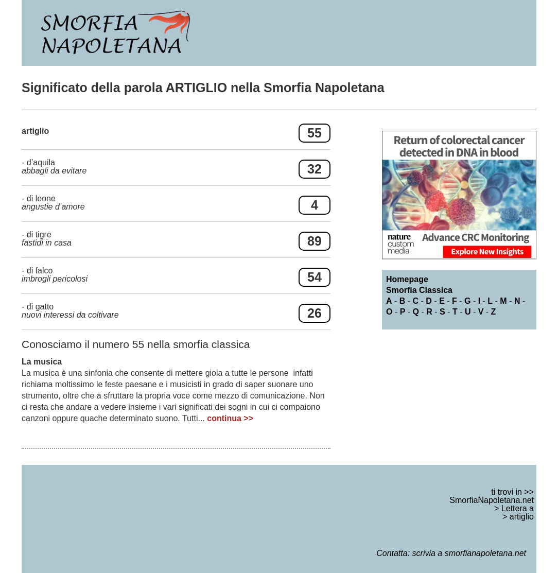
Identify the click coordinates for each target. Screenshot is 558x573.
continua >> (230, 418)
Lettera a (517, 508)
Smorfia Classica (419, 290)
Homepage (407, 279)
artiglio (522, 516)
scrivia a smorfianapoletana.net (469, 553)
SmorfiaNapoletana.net (491, 500)
